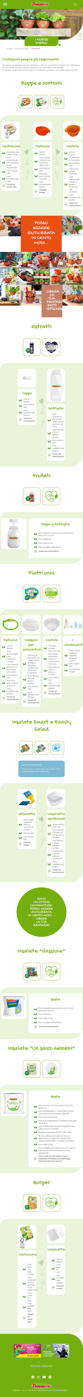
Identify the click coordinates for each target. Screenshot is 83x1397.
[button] (16, 1350)
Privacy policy (35, 1366)
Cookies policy (47, 1366)
